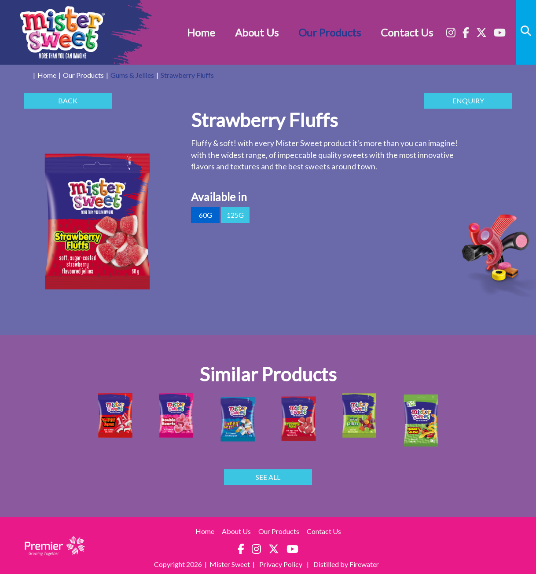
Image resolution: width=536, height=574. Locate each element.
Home (201, 32)
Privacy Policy (281, 564)
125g (235, 215)
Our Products (329, 32)
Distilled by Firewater (346, 564)
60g (205, 215)
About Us (257, 32)
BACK (68, 101)
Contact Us (407, 32)
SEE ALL (268, 477)
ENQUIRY (468, 101)
